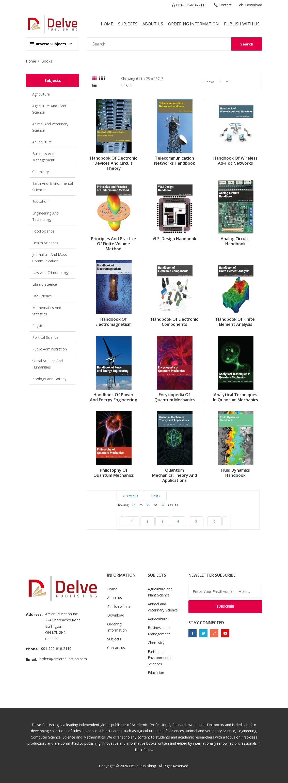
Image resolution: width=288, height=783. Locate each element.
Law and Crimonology (50, 272)
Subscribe (225, 606)
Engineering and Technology (45, 216)
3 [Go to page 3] (163, 521)
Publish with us (242, 24)
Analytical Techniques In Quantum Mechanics (235, 397)
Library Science (44, 284)
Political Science (45, 337)
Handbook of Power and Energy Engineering (113, 397)
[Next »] (224, 521)
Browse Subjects (48, 43)
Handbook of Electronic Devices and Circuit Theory (113, 163)
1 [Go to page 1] (132, 521)
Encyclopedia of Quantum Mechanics (174, 397)
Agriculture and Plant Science (49, 109)
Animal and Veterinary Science (50, 127)
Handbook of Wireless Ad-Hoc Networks (235, 161)
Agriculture (41, 94)
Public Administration (49, 349)
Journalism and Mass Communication (49, 257)
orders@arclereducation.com (63, 658)
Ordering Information (193, 24)
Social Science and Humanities (47, 364)
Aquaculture (42, 142)
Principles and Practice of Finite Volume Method (113, 243)
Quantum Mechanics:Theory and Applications (174, 475)
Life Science (42, 296)
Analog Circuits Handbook (235, 241)
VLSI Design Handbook (174, 238)
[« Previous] (122, 521)
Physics (38, 325)
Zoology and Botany (49, 378)
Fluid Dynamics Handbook (235, 473)
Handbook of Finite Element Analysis (235, 322)
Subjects (127, 24)
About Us (152, 24)
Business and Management (43, 156)
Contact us (116, 647)
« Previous (130, 496)
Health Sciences (45, 242)
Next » (155, 496)
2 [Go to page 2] (147, 521)
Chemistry (40, 171)
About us (114, 597)
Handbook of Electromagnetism (113, 322)
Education (40, 201)
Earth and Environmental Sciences (52, 186)
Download (250, 5)
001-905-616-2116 (189, 5)
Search (246, 44)
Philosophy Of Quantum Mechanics (113, 473)
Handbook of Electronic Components (174, 322)
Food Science (43, 231)
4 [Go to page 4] (178, 521)
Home (107, 24)
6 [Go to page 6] (214, 521)
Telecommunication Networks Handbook (174, 161)
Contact (223, 5)
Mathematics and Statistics (46, 310)
